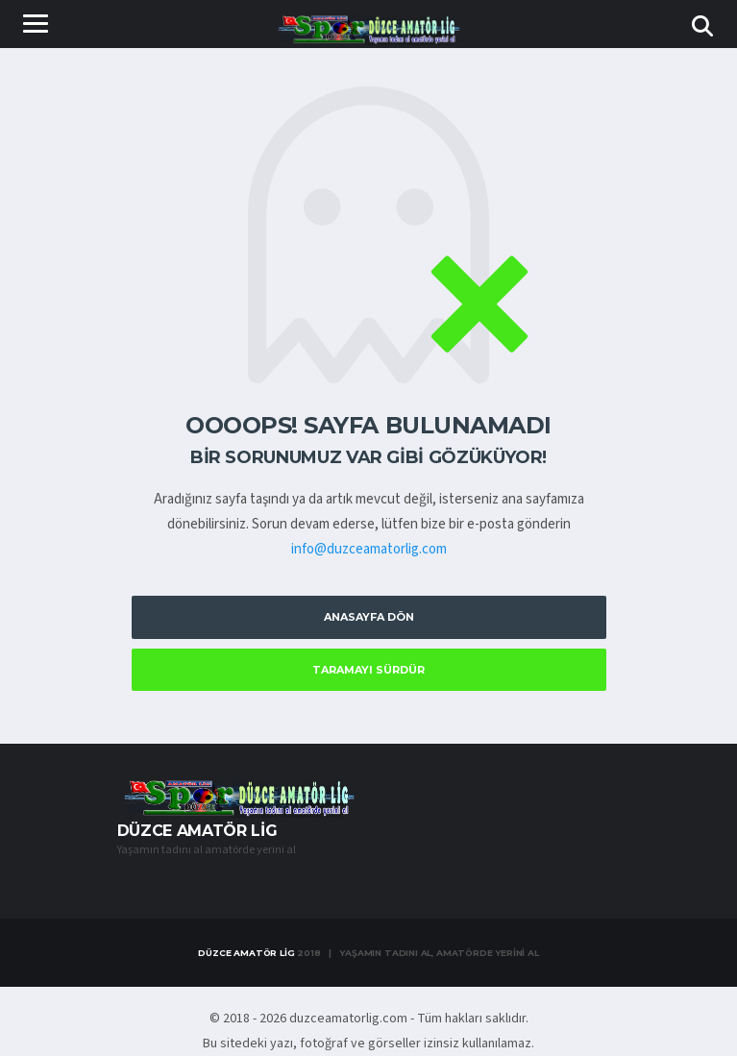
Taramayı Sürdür (368, 669)
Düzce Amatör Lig (246, 952)
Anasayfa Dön (369, 617)
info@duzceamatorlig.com (369, 549)
